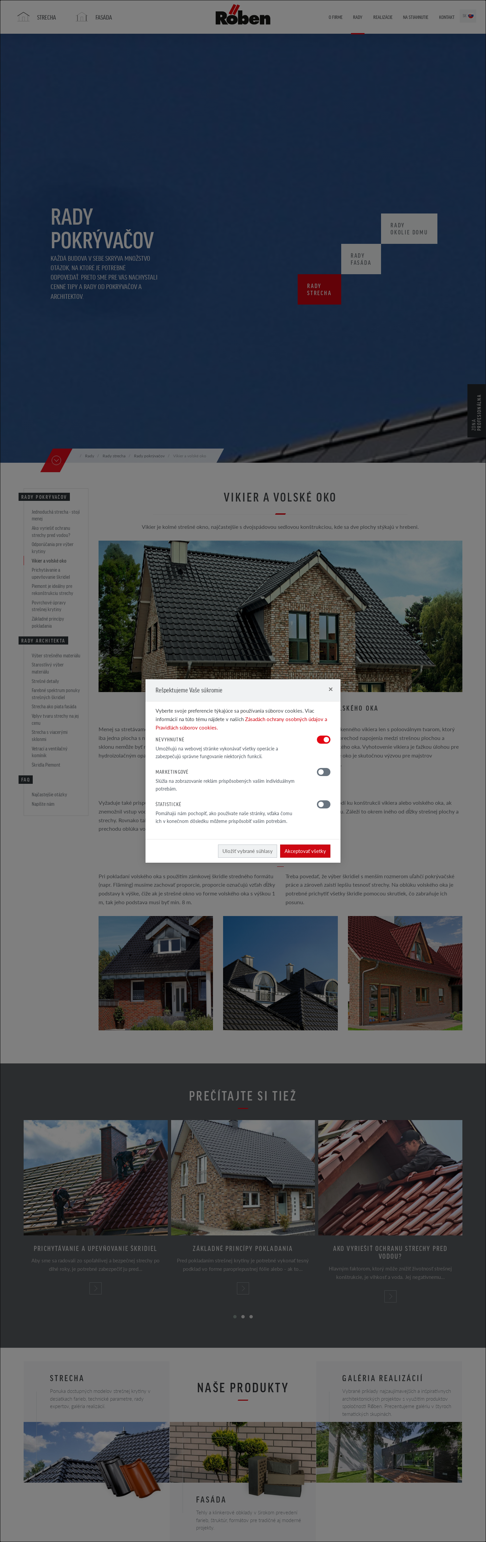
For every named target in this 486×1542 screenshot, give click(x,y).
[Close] (330, 689)
